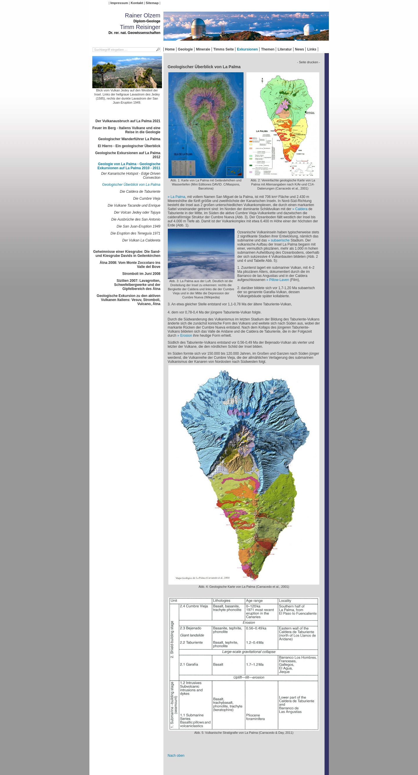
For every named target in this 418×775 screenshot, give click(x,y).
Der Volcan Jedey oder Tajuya (137, 212)
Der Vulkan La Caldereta (141, 240)
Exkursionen (247, 49)
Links (311, 49)
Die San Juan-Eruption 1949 (139, 226)
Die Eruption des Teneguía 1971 (136, 233)
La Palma (178, 197)
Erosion (186, 336)
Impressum (119, 3)
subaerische (280, 240)
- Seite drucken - (308, 62)
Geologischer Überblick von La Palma (131, 185)
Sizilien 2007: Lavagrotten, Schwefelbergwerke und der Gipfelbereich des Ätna (137, 285)
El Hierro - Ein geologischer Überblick (129, 146)
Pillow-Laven (279, 280)
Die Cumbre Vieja (147, 199)
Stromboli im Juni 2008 (141, 274)
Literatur (285, 49)
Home (170, 49)
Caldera (301, 209)
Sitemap (152, 3)
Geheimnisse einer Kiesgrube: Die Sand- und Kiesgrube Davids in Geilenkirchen (126, 254)
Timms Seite (223, 49)
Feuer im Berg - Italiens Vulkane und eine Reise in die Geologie (126, 130)
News (299, 49)
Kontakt (137, 3)
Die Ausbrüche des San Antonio (135, 219)
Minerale (203, 49)
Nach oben (176, 756)
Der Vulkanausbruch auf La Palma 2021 (128, 121)
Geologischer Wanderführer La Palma (129, 139)
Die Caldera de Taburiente (140, 192)
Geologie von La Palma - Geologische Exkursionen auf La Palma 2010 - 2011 (129, 166)
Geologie (185, 49)
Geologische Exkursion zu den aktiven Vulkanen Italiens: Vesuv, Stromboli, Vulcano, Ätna (128, 300)
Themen (267, 49)
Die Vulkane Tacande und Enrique (134, 205)
